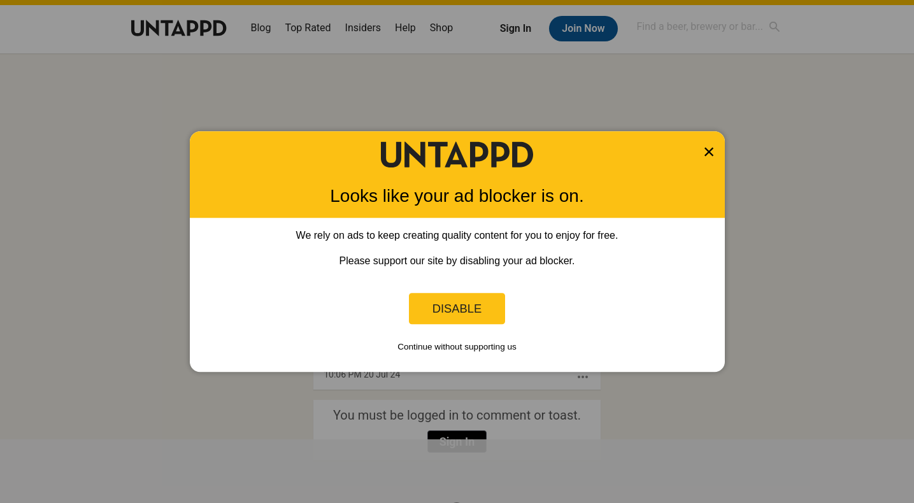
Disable (457, 308)
